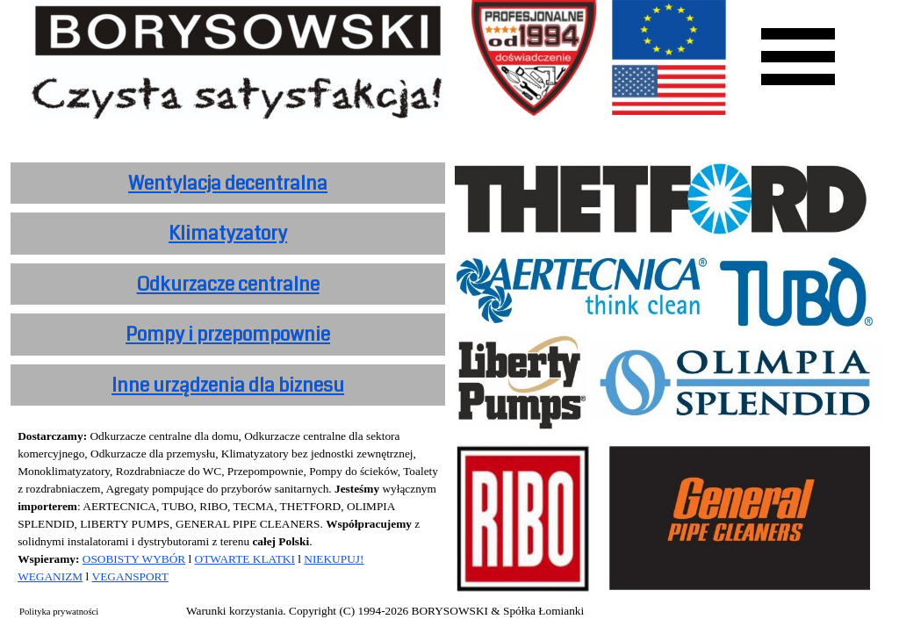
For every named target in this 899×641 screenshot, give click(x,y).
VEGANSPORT (130, 576)
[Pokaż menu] (798, 56)
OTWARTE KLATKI (245, 558)
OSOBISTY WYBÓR (134, 558)
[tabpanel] (227, 183)
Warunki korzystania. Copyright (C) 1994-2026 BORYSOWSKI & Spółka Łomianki (385, 610)
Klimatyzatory (228, 233)
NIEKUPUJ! (333, 558)
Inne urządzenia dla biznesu (227, 385)
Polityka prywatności (58, 611)
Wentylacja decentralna (227, 183)
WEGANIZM (50, 576)
